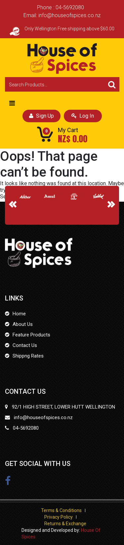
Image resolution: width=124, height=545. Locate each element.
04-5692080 (70, 7)
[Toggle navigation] (12, 103)
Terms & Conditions (61, 510)
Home (19, 314)
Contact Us (25, 345)
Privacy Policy (58, 517)
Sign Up (41, 116)
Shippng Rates (28, 356)
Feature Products (31, 335)
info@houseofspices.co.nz (69, 15)
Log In (82, 116)
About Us (23, 324)
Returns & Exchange (65, 523)
